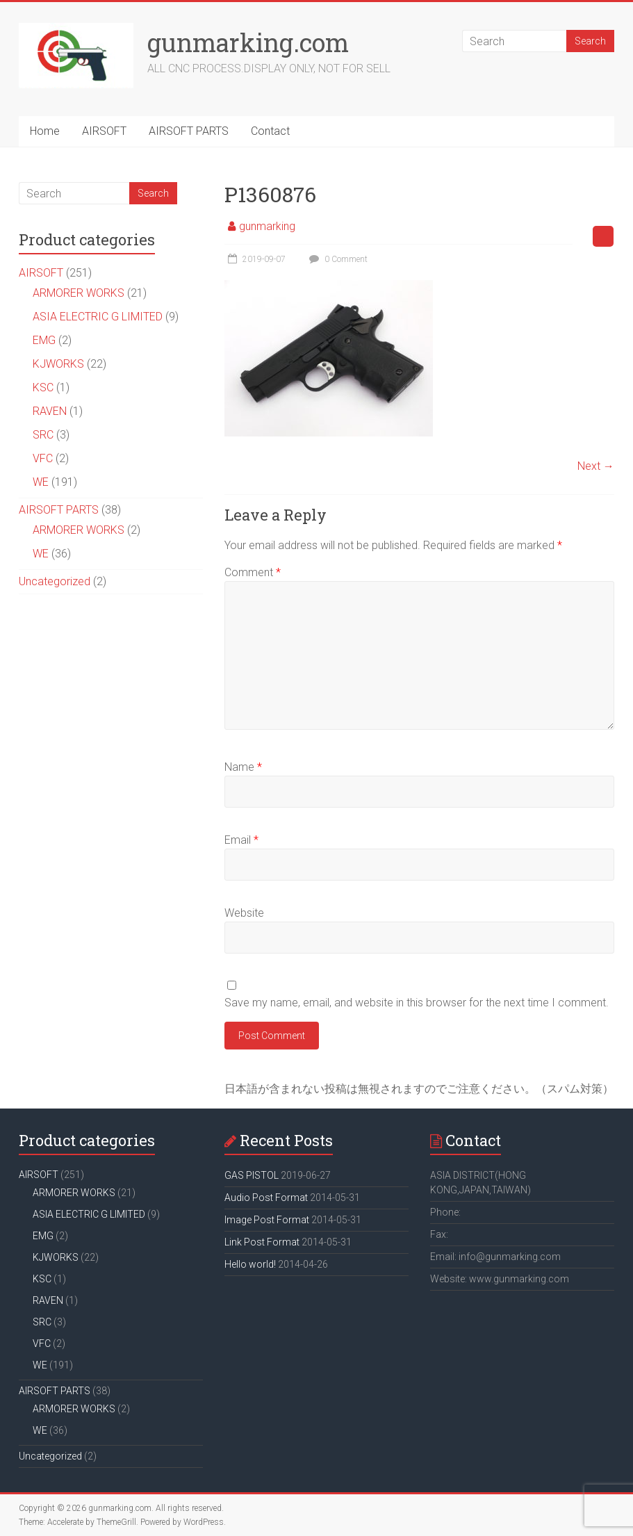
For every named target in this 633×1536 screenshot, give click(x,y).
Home (45, 131)
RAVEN (50, 411)
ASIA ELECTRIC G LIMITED (98, 316)
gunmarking (267, 226)
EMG (44, 340)
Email (241, 840)
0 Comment (337, 259)
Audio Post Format (266, 1197)
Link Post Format (261, 1242)
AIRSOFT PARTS (189, 131)
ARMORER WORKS (78, 293)
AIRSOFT (104, 131)
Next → (595, 466)
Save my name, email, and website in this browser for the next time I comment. (416, 1002)
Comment (252, 572)
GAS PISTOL (251, 1175)
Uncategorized (54, 581)
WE (41, 482)
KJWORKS (58, 363)
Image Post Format (266, 1219)
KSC (43, 387)
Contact (270, 131)
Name (243, 767)
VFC (43, 458)
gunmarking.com (248, 42)
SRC (43, 434)
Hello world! (250, 1264)
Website (244, 913)
